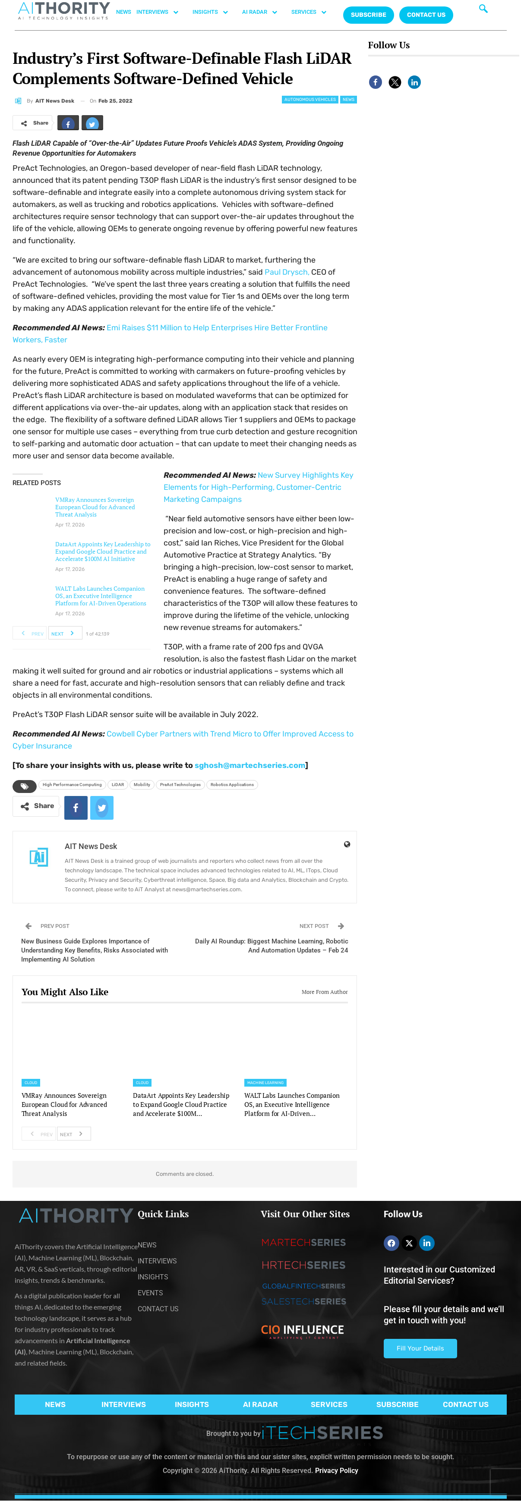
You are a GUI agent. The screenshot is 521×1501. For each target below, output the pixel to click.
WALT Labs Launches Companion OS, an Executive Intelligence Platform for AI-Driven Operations (100, 595)
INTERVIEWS (161, 12)
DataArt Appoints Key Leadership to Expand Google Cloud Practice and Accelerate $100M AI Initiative (103, 551)
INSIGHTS (215, 12)
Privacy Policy (336, 1471)
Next (65, 633)
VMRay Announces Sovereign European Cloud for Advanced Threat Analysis (95, 506)
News (348, 99)
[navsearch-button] (483, 10)
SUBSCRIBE (397, 1404)
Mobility (142, 784)
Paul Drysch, (287, 272)
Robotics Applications (232, 784)
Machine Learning (265, 1083)
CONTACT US (426, 15)
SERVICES (313, 12)
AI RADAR (264, 12)
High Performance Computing (72, 784)
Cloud (31, 1083)
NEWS (123, 12)
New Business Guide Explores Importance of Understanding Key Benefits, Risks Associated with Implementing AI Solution (94, 950)
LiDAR (118, 784)
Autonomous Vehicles (310, 99)
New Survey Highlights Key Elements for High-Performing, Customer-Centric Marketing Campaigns (259, 487)
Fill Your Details (420, 1348)
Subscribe (368, 15)
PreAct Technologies (180, 784)
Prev (30, 633)
